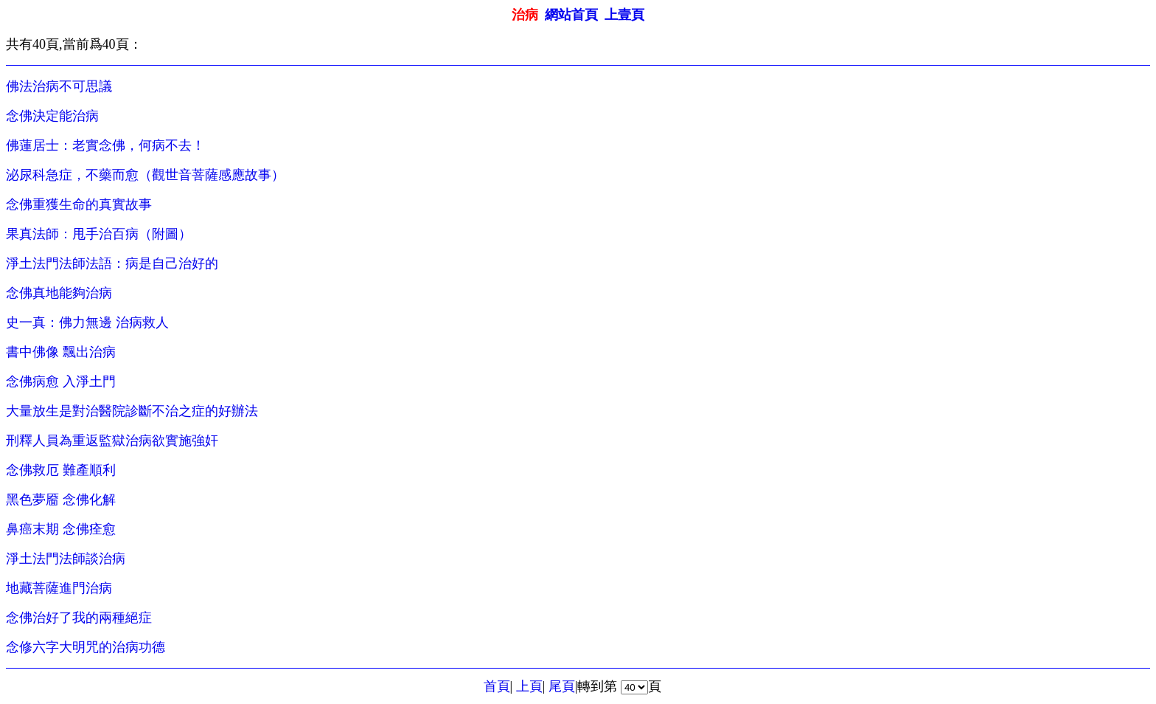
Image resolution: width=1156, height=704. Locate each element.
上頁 (529, 686)
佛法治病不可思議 (59, 86)
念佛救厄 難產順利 (61, 470)
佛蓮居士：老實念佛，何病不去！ (105, 145)
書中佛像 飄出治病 (61, 352)
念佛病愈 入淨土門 (61, 381)
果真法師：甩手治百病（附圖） (99, 234)
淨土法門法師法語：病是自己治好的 (112, 263)
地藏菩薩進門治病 (59, 588)
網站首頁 (571, 14)
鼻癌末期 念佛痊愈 (61, 529)
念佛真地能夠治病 (59, 293)
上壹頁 (624, 14)
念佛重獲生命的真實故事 (79, 204)
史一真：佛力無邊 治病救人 (87, 322)
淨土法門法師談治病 (65, 558)
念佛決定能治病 (52, 115)
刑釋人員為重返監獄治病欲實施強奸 (112, 440)
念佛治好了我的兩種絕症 (79, 617)
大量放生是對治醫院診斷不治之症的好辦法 (132, 411)
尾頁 (562, 686)
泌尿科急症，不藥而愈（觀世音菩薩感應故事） (145, 175)
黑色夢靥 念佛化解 (61, 499)
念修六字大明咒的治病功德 (85, 647)
